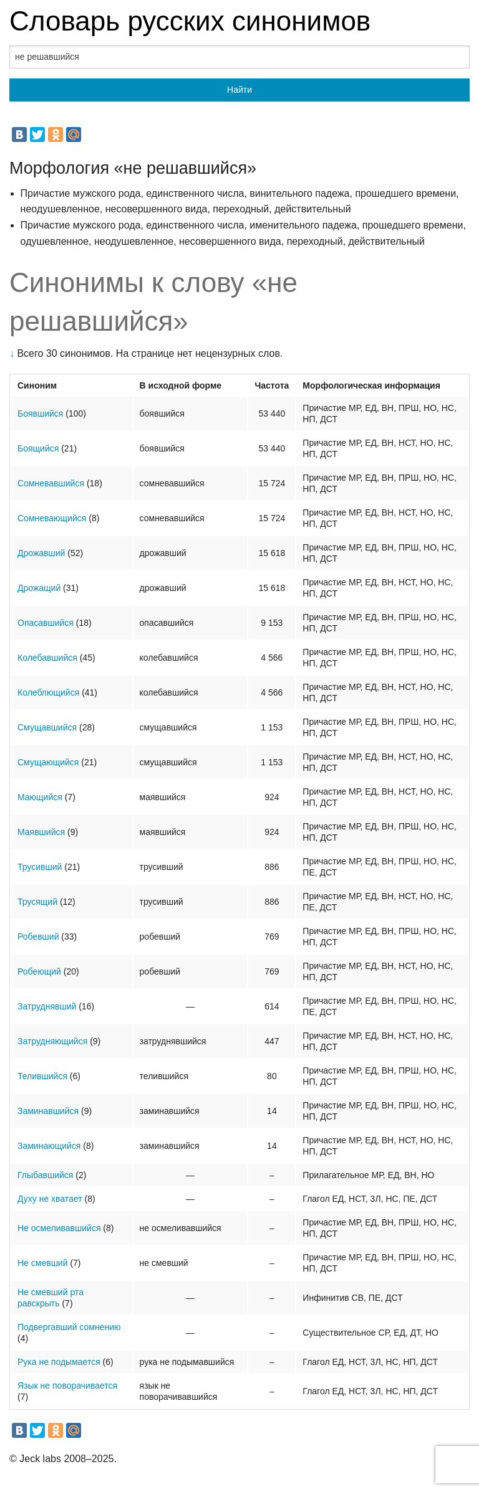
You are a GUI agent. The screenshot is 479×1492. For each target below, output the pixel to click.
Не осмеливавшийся (58, 1228)
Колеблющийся (48, 692)
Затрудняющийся (52, 1041)
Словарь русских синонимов (189, 21)
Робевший (38, 937)
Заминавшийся (48, 1111)
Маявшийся (41, 832)
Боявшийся (40, 413)
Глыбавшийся (45, 1175)
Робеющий (39, 971)
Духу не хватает (49, 1199)
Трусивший (39, 867)
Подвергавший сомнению (68, 1327)
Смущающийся (48, 762)
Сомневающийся (51, 518)
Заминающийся (48, 1146)
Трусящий (37, 902)
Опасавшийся (45, 623)
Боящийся (38, 448)
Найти (239, 90)
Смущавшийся (47, 727)
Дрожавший (41, 553)
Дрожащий (38, 588)
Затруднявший (46, 1006)
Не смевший (42, 1263)
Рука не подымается (58, 1362)
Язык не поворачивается (67, 1385)
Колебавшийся (47, 658)
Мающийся (39, 797)
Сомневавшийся (50, 483)
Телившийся (42, 1076)
